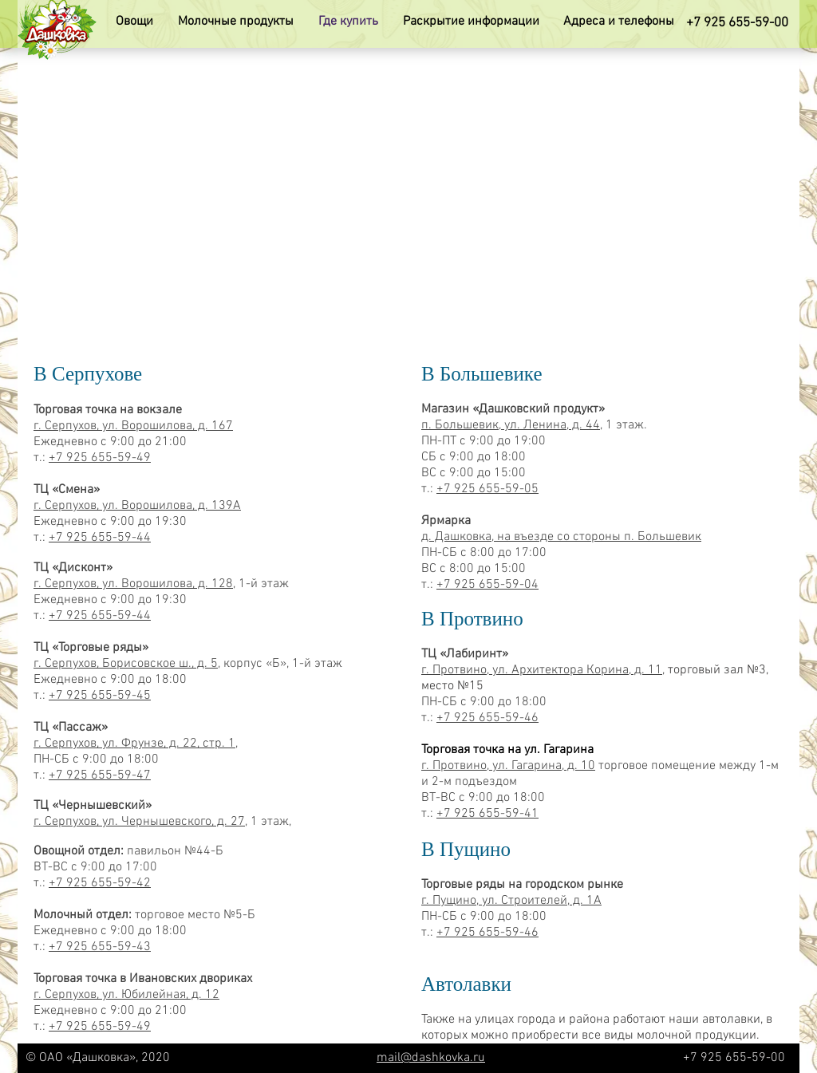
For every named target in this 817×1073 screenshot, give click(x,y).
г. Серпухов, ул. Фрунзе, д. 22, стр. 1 (134, 743)
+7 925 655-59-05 (487, 489)
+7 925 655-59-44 (100, 538)
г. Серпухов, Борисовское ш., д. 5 (126, 664)
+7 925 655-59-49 (100, 458)
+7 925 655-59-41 (487, 814)
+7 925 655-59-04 (487, 585)
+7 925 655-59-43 (100, 947)
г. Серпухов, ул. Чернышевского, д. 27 (139, 822)
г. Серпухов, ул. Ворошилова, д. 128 (133, 584)
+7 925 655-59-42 (100, 883)
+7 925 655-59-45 (100, 696)
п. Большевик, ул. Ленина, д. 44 (510, 425)
